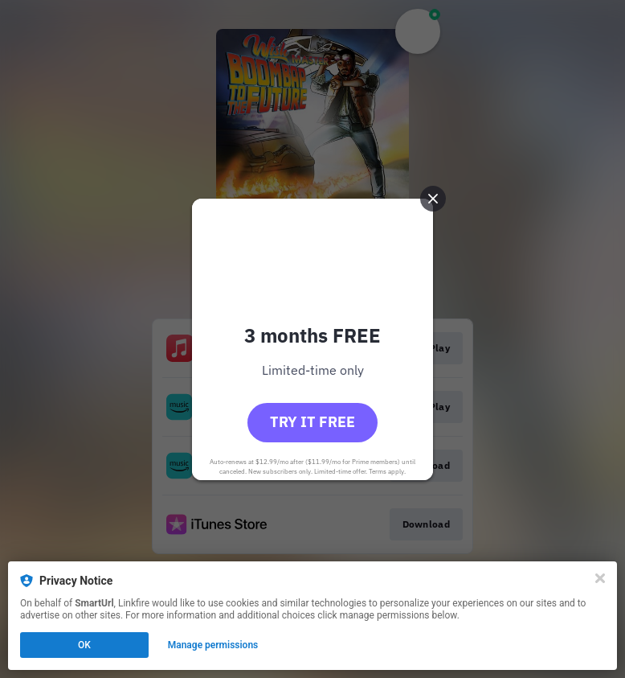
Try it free (312, 422)
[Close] (600, 578)
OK (84, 645)
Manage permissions (213, 645)
